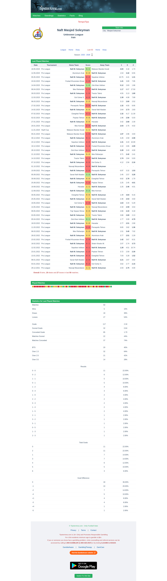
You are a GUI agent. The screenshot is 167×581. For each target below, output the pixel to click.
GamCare (100, 547)
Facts (72, 15)
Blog (81, 15)
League (63, 50)
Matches (36, 15)
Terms (83, 530)
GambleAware (68, 547)
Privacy (73, 530)
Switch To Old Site (83, 576)
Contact (93, 530)
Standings (49, 15)
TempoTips (83, 22)
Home (71, 50)
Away (78, 50)
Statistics (62, 15)
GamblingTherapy (85, 547)
